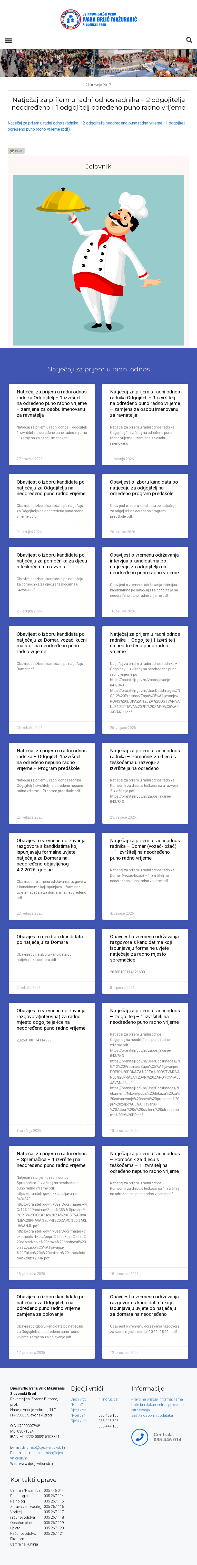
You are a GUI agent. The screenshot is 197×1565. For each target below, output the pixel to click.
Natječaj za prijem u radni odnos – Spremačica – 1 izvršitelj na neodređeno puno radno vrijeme (52, 1159)
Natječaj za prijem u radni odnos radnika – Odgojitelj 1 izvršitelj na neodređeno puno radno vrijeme (145, 642)
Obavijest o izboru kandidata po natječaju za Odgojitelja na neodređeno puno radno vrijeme (51, 488)
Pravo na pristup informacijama (157, 1399)
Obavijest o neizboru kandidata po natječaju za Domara (50, 939)
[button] (8, 40)
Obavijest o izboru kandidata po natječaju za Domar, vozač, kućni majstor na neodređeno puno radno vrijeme (52, 642)
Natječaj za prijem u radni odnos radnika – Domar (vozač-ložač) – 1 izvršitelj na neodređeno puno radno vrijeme (145, 849)
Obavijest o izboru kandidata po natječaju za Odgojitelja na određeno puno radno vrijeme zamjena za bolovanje (51, 1305)
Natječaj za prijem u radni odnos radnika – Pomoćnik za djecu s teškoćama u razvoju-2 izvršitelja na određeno (145, 759)
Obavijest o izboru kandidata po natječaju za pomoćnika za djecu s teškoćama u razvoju (52, 561)
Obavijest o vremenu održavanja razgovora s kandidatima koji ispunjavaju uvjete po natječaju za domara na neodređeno (144, 1305)
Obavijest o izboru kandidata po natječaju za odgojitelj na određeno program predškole (144, 488)
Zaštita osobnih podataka (152, 1415)
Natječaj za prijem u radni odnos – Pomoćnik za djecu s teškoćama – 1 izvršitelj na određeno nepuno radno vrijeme (145, 1162)
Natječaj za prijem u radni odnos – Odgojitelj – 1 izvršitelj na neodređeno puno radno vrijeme (145, 1016)
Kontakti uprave (33, 1479)
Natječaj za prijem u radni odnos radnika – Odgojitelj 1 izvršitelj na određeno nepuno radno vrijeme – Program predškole (52, 759)
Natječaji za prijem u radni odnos (98, 369)
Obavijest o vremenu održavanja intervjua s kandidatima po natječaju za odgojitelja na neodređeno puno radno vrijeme (144, 563)
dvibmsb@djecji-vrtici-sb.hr (43, 1447)
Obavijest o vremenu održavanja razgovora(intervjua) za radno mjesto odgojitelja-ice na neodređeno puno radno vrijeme (51, 1019)
